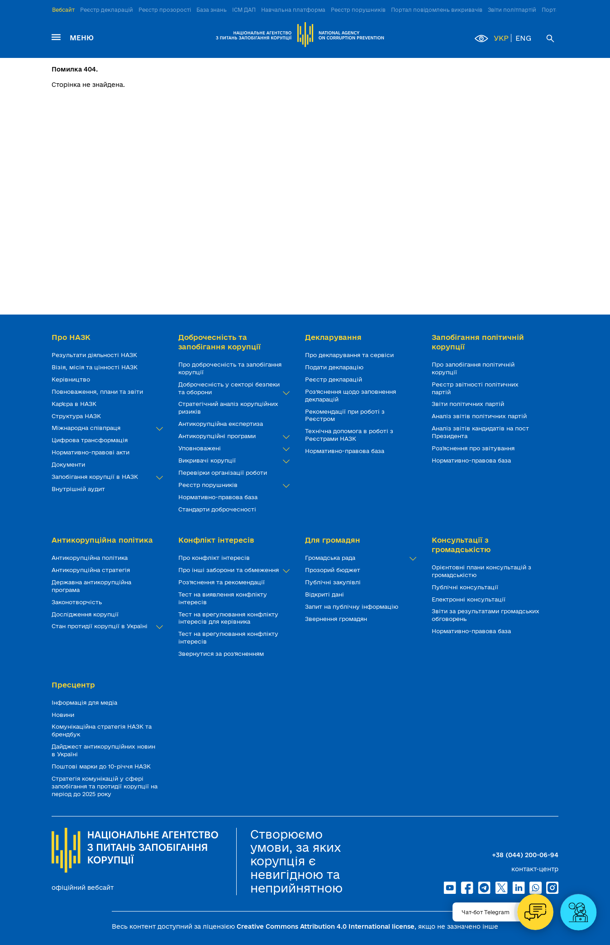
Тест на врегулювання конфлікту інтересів (228, 637)
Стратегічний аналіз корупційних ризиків (228, 408)
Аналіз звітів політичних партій (480, 416)
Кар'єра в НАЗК (75, 404)
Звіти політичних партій (469, 404)
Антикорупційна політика (90, 557)
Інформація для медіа (85, 702)
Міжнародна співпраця (106, 428)
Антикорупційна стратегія (92, 570)
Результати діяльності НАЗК (95, 355)
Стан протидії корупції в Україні (106, 626)
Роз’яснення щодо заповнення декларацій (350, 395)
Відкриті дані (325, 594)
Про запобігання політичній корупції (473, 368)
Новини (64, 714)
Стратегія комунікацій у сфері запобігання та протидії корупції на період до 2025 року (104, 786)
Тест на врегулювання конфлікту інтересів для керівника (228, 618)
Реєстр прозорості (164, 10)
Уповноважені (232, 448)
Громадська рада (359, 557)
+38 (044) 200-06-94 (525, 855)
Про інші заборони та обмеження (232, 570)
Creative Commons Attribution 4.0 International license (326, 926)
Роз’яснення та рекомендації (222, 582)
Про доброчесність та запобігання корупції (229, 368)
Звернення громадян (337, 619)
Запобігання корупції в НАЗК (106, 476)
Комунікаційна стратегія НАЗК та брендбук (102, 730)
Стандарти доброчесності (218, 509)
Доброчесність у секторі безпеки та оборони (232, 388)
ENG (523, 38)
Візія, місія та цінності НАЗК (95, 367)
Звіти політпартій (512, 10)
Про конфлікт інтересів (215, 557)
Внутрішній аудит (79, 489)
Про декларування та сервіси (350, 355)
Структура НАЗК (77, 416)
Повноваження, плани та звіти (98, 391)
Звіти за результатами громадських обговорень (485, 615)
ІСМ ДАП (244, 10)
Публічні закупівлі (333, 582)
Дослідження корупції (86, 614)
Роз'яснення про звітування (474, 448)
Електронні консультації (469, 599)
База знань (211, 10)
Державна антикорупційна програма (91, 586)
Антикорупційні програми (232, 436)
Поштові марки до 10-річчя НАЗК (102, 766)
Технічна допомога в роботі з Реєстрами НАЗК (349, 435)
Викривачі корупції (232, 460)
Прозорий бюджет (333, 570)
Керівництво (72, 379)
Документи (69, 464)
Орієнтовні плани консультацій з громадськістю (481, 571)
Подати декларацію (335, 367)
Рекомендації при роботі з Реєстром (345, 415)
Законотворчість (78, 602)
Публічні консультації (466, 587)
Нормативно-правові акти (91, 452)
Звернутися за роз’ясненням (222, 653)
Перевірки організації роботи (223, 472)
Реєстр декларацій (106, 10)
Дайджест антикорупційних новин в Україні (103, 750)
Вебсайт (63, 10)
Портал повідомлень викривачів (436, 10)
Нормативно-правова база (218, 497)
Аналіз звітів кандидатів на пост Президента (480, 432)
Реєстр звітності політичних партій (475, 388)
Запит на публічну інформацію (352, 606)
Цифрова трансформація (90, 440)
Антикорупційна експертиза (221, 423)
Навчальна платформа (293, 10)
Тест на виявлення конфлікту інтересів (222, 598)
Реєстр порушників (358, 10)
